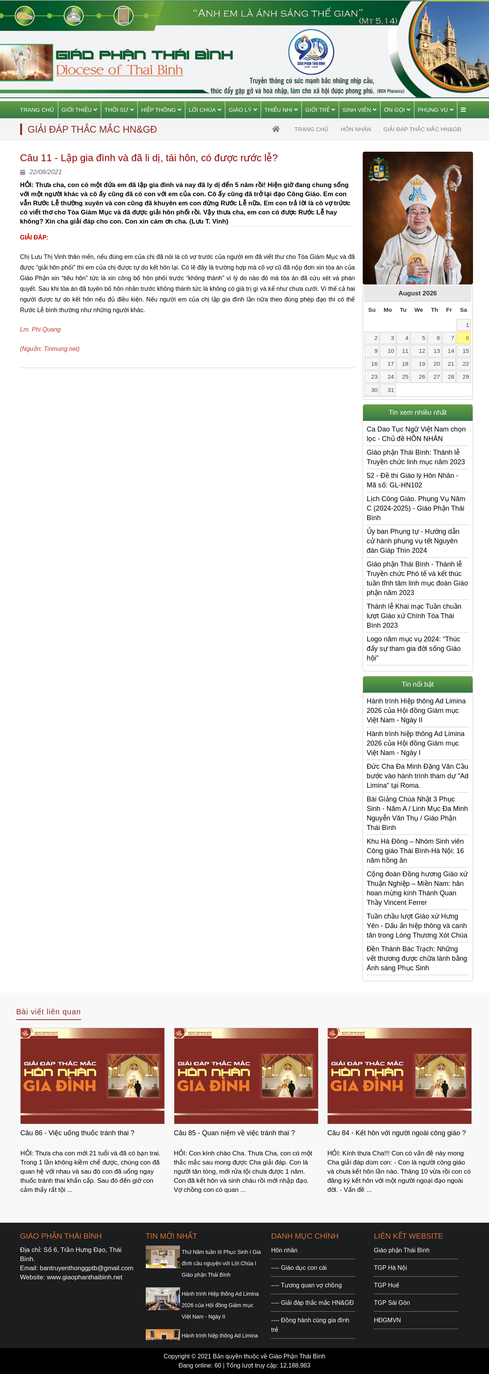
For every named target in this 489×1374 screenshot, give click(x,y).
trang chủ (311, 129)
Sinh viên (359, 109)
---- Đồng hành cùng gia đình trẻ (310, 1325)
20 (436, 363)
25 (405, 376)
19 (422, 363)
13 (436, 350)
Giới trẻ (320, 109)
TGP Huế (387, 1285)
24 (391, 376)
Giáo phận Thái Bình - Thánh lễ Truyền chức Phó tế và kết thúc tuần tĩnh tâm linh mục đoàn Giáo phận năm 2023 (417, 578)
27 (436, 376)
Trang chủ (37, 109)
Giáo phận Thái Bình (402, 1250)
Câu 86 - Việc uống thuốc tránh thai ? (77, 1133)
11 (405, 350)
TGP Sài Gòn (392, 1302)
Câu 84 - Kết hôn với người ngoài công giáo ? (396, 1133)
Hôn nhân (356, 129)
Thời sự (119, 109)
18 (405, 363)
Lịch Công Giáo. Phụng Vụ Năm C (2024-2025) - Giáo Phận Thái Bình (416, 508)
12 (422, 350)
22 (466, 363)
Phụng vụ (436, 109)
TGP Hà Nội (390, 1268)
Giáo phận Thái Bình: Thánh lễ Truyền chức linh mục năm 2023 (416, 457)
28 (451, 376)
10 (391, 350)
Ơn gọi (397, 109)
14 (451, 350)
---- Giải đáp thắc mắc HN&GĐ (312, 1302)
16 (374, 363)
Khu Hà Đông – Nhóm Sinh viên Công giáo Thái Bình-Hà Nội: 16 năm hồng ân (415, 851)
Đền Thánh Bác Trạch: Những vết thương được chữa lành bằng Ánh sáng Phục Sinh (417, 958)
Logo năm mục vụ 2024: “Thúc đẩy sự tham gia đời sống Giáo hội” (414, 648)
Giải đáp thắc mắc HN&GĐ (422, 129)
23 (374, 376)
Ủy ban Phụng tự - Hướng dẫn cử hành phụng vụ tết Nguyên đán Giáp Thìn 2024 (413, 541)
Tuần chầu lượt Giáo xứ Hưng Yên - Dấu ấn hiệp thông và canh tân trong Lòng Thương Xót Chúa (417, 925)
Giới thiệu (79, 109)
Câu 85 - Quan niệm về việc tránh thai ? (234, 1133)
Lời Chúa (205, 109)
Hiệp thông (161, 109)
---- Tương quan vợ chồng (306, 1285)
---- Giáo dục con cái (299, 1268)
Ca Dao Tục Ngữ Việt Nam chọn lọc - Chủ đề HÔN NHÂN (416, 434)
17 (391, 363)
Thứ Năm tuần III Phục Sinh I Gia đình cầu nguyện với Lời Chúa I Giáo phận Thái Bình (221, 1263)
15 (466, 350)
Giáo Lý (243, 109)
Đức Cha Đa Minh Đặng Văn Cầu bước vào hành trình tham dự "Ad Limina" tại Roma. (418, 776)
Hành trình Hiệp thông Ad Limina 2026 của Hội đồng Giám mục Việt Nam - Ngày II (416, 710)
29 (466, 376)
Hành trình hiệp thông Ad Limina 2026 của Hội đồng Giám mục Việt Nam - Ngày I (416, 743)
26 (422, 376)
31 (391, 390)
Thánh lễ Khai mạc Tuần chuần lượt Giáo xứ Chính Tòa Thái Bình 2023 (414, 616)
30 (374, 390)
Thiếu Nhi (281, 109)
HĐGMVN (387, 1320)
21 (451, 363)
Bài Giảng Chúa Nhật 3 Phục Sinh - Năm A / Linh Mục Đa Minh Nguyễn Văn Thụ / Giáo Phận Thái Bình (417, 813)
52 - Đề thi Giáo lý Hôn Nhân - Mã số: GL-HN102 (413, 480)
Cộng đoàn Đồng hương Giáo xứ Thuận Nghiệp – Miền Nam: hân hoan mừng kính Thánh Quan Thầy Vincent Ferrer (417, 888)
